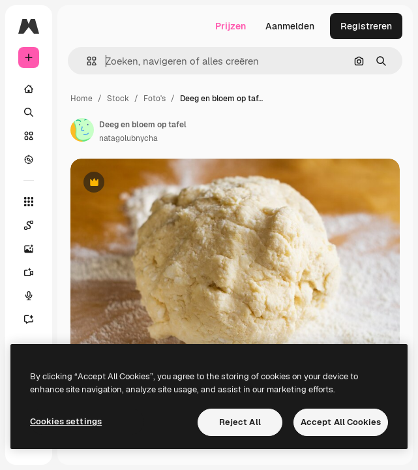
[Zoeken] (28, 112)
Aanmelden (289, 26)
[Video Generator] (35, 272)
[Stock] (28, 135)
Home (81, 98)
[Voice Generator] (35, 295)
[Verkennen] (28, 159)
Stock (118, 98)
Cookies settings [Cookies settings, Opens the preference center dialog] (66, 421)
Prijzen (230, 26)
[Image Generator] (35, 248)
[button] (86, 61)
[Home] (28, 88)
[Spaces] (35, 225)
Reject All (240, 422)
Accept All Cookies (341, 422)
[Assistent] (35, 319)
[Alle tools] (28, 201)
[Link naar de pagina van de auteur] (82, 130)
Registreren (366, 26)
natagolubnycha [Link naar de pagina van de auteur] (128, 138)
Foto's (154, 98)
